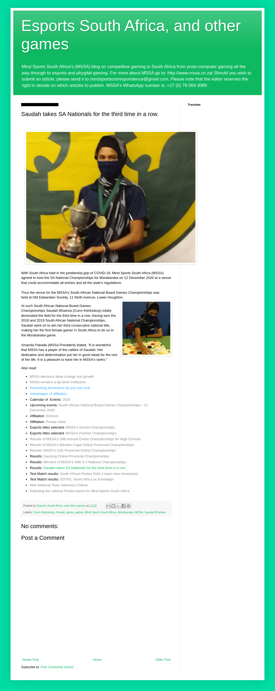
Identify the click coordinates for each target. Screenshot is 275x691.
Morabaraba (125, 512)
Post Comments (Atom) (57, 667)
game (70, 512)
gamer (79, 512)
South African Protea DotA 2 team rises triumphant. (99, 474)
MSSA (139, 512)
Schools (52, 416)
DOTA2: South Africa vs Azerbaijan (87, 479)
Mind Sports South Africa (100, 512)
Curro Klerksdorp (44, 512)
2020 (66, 400)
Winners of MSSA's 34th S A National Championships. (85, 462)
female (60, 512)
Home (97, 660)
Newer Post (30, 660)
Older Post (163, 660)
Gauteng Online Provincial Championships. (76, 456)
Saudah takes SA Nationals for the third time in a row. (84, 468)
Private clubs (56, 422)
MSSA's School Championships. (91, 427)
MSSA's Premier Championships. (91, 433)
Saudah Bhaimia (155, 512)
